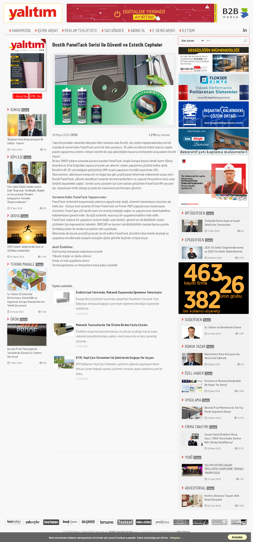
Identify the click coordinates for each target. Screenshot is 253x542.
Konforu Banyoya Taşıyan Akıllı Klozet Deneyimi (222, 497)
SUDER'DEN (196, 319)
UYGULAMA (195, 400)
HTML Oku (35, 96)
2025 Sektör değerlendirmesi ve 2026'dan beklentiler (25, 248)
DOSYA (17, 215)
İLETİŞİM (186, 30)
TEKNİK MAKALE (25, 264)
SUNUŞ (17, 109)
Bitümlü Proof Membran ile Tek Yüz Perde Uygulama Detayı (224, 409)
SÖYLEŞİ (18, 157)
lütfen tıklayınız (183, 531)
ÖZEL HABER (197, 373)
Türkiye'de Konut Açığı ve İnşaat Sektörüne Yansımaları (222, 222)
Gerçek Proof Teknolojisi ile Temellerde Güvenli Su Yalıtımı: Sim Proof (24, 352)
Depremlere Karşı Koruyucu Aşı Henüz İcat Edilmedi (222, 356)
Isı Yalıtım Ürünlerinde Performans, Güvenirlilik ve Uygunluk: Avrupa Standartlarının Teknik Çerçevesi (26, 299)
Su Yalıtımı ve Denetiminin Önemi (223, 327)
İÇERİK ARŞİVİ (46, 30)
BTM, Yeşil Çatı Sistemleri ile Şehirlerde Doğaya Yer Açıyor (115, 357)
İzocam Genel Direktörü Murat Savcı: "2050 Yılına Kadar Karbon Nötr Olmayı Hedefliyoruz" (223, 438)
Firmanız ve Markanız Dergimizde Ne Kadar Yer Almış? (223, 382)
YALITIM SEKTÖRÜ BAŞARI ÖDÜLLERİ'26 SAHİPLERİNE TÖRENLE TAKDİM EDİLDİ (224, 468)
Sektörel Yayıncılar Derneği (121, 531)
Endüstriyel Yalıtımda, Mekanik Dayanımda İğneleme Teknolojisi (119, 292)
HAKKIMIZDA (19, 30)
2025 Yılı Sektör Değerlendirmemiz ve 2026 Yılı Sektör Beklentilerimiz (224, 249)
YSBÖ (191, 457)
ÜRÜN (17, 319)
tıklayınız (175, 537)
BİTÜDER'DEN (197, 213)
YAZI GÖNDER (112, 30)
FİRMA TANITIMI (199, 426)
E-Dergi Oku (20, 96)
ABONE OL (136, 30)
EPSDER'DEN (197, 239)
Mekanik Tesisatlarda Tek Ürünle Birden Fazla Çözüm (112, 325)
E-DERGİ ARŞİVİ (162, 30)
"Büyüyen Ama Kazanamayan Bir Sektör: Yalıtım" (25, 141)
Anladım (237, 537)
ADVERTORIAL (197, 488)
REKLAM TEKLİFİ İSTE (79, 30)
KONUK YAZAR (197, 346)
